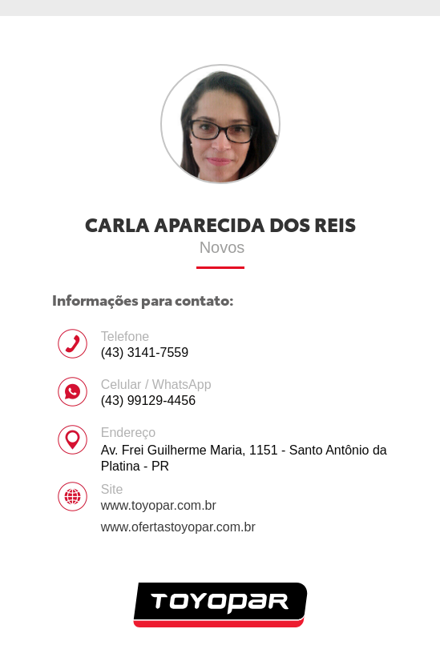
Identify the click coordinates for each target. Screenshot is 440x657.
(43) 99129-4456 (148, 400)
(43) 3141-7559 (144, 352)
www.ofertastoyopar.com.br (178, 527)
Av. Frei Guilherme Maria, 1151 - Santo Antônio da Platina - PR (244, 458)
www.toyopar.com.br (158, 505)
